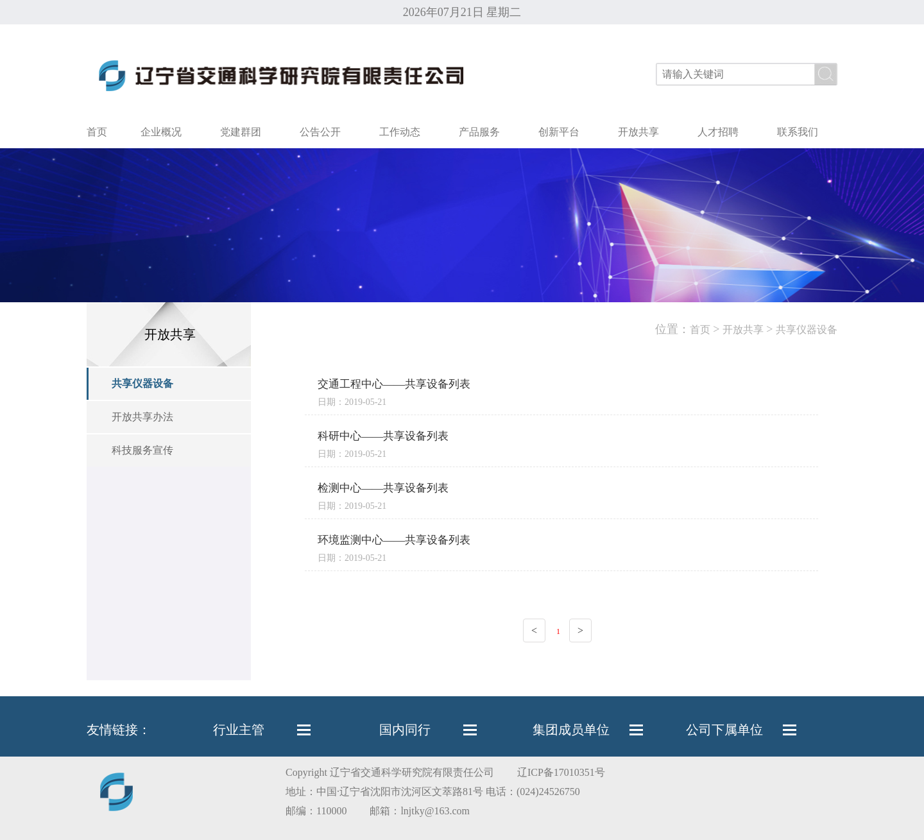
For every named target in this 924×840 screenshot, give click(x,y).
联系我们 (797, 131)
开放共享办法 (142, 416)
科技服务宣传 (142, 450)
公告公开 (320, 131)
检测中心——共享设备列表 (383, 488)
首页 (97, 131)
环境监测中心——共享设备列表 (394, 540)
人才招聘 (718, 131)
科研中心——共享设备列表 (383, 436)
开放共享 (638, 131)
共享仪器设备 (142, 383)
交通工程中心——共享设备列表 (394, 384)
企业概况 (161, 131)
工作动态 (399, 131)
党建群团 (240, 131)
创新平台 (558, 131)
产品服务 (479, 131)
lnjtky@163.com (435, 810)
